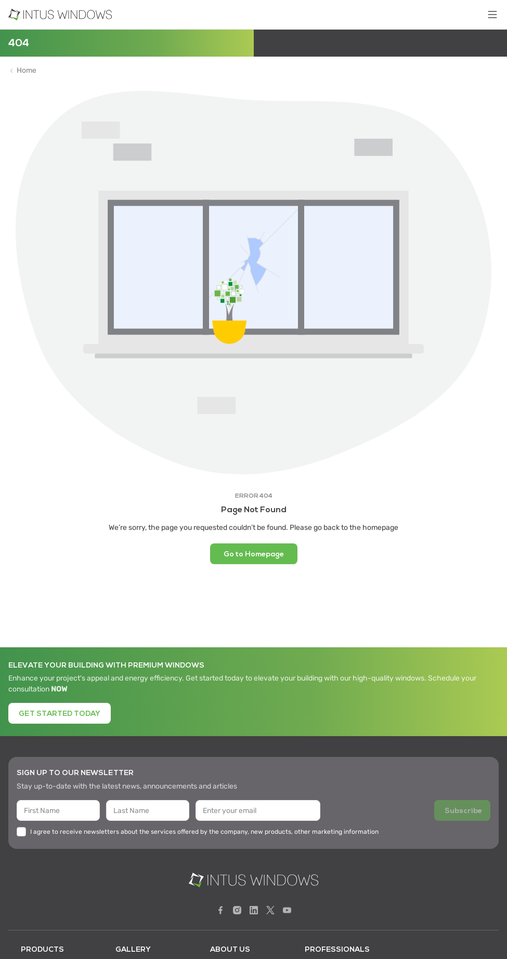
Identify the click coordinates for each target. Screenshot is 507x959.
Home (26, 70)
